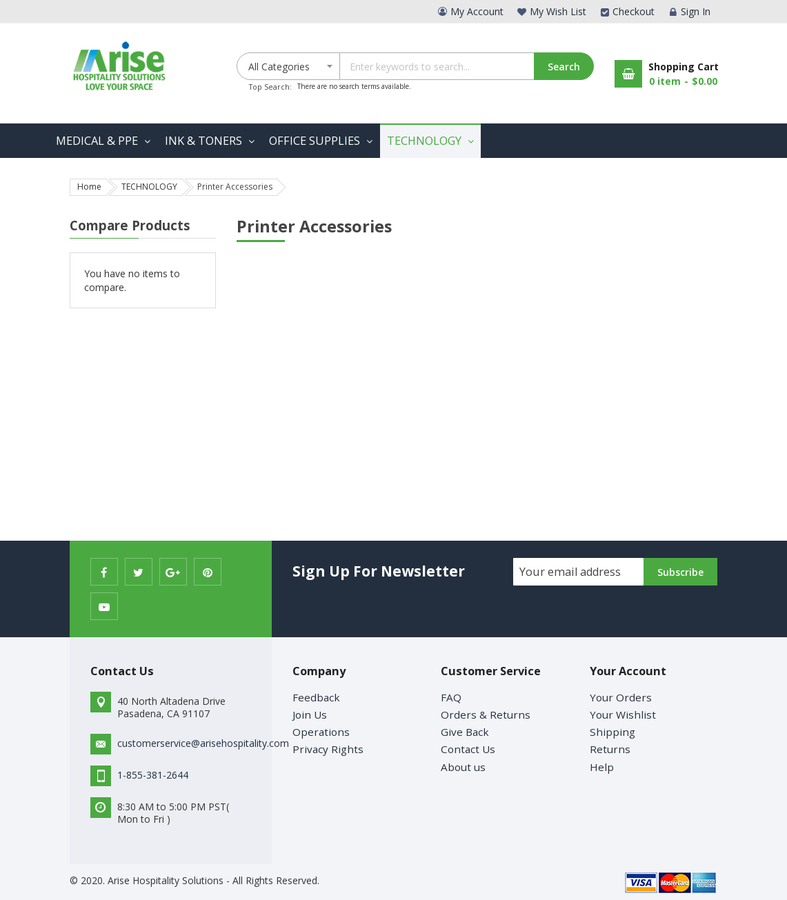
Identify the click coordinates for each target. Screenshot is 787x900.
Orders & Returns (485, 714)
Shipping (612, 732)
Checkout (633, 11)
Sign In (695, 11)
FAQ (451, 697)
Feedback (316, 697)
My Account (477, 11)
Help (602, 767)
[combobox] (466, 66)
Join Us (309, 714)
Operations (321, 732)
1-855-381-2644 (152, 774)
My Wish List (558, 11)
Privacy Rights (327, 749)
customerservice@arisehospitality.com (203, 743)
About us (463, 767)
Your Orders (621, 697)
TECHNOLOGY (149, 186)
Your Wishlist (623, 714)
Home (89, 186)
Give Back (465, 732)
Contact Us (468, 749)
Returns (610, 749)
